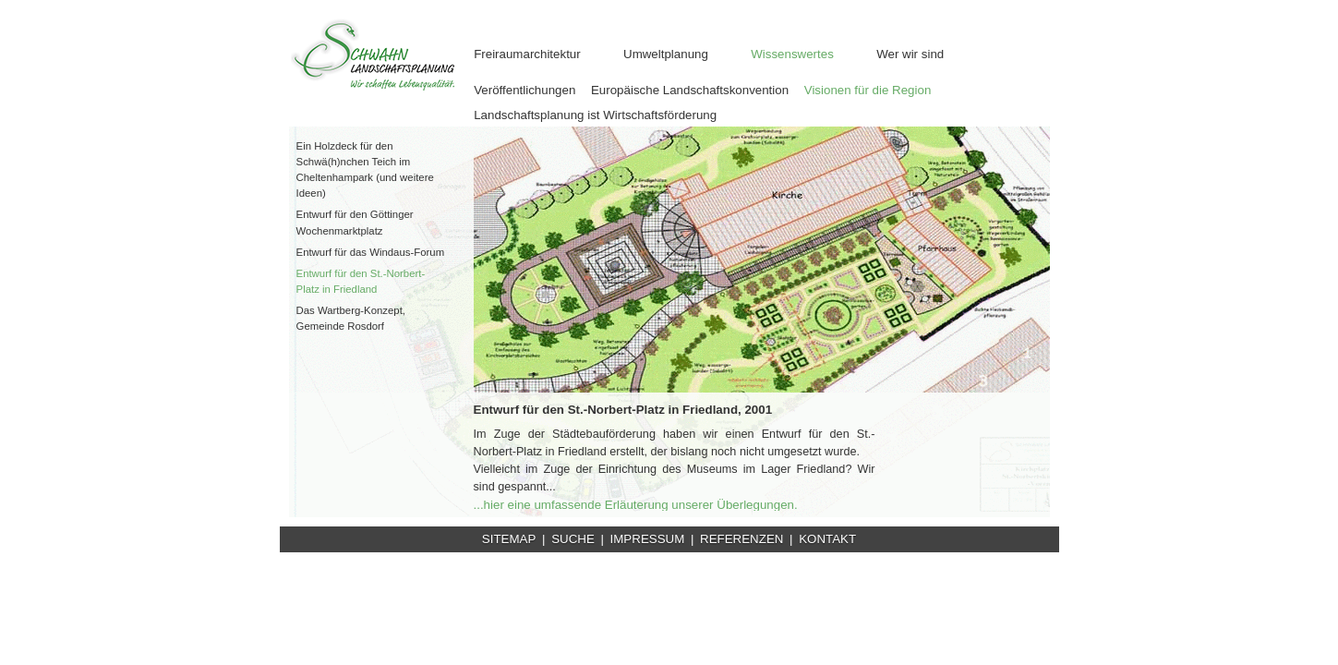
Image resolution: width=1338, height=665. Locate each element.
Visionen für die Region (868, 90)
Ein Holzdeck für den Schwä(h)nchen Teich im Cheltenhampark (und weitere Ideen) (365, 169)
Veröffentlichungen (524, 90)
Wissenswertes (792, 54)
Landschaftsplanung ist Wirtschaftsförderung (595, 115)
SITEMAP (509, 539)
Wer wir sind (910, 54)
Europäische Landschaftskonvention (690, 90)
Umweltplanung (665, 54)
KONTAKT (827, 539)
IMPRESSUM (647, 539)
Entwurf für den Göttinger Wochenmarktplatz (355, 222)
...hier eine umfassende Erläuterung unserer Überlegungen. (636, 505)
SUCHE (573, 539)
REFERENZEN (741, 539)
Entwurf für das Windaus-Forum (370, 252)
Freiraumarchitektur (527, 54)
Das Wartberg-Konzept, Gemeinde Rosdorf (350, 318)
